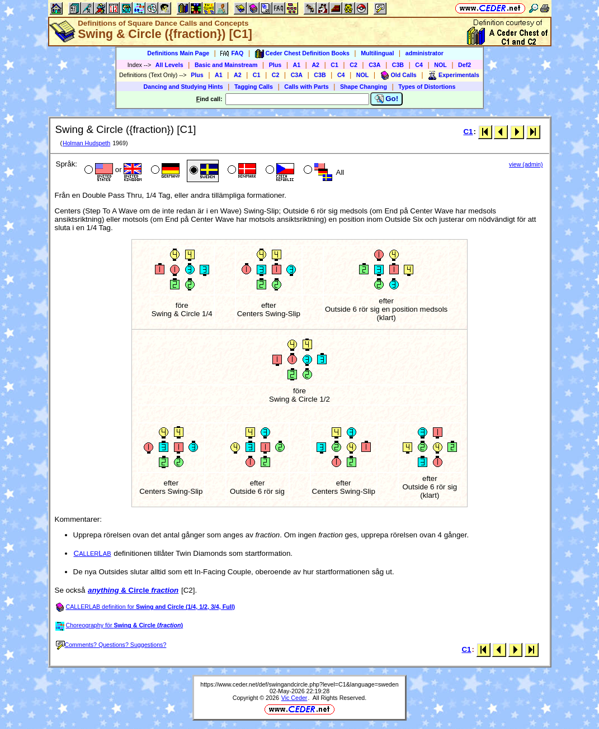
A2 (315, 64)
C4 (419, 64)
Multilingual (377, 53)
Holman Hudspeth (86, 143)
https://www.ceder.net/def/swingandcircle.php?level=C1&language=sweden (299, 684)
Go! (387, 98)
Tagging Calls (253, 86)
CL (92, 553)
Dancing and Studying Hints (183, 86)
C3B (398, 64)
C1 (334, 64)
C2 (353, 64)
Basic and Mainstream (226, 64)
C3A (374, 64)
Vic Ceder (294, 697)
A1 (297, 64)
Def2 (464, 64)
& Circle (133, 590)
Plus (275, 64)
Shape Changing (363, 86)
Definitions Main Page (178, 53)
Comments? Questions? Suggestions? (111, 644)
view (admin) (526, 164)
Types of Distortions (426, 86)
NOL (440, 64)
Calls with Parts (306, 86)
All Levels (169, 64)
